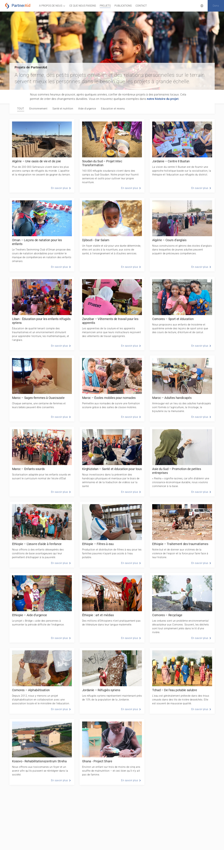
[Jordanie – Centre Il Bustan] (182, 156)
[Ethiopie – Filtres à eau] (112, 535)
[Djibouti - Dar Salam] (112, 234)
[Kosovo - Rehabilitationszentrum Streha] (41, 752)
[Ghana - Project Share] (112, 752)
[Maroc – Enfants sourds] (41, 461)
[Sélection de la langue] (202, 6)
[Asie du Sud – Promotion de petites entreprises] (182, 461)
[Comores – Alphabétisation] (41, 681)
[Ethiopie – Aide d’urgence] (41, 608)
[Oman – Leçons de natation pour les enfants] (41, 234)
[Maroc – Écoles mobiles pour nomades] (112, 388)
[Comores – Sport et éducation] (182, 313)
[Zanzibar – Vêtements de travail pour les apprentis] (112, 313)
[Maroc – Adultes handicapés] (182, 388)
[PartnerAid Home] (18, 6)
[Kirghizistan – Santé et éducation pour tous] (112, 461)
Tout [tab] (20, 108)
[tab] (38, 109)
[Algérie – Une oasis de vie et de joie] (41, 156)
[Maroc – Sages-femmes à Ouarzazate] (41, 388)
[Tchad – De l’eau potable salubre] (182, 681)
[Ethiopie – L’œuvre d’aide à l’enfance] (41, 535)
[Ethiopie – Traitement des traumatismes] (182, 535)
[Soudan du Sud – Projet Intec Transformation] (112, 156)
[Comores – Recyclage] (182, 608)
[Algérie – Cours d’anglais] (182, 234)
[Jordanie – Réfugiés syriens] (112, 681)
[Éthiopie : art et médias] (112, 608)
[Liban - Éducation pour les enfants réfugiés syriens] (41, 313)
